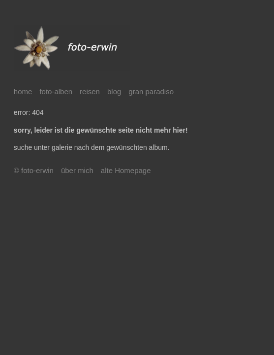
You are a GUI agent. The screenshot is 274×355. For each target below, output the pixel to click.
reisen (90, 91)
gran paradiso (151, 91)
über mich (77, 170)
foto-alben (55, 91)
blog (114, 91)
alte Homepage (126, 170)
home (23, 91)
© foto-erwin (34, 170)
